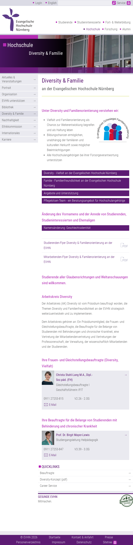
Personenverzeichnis (28, 542)
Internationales (11, 133)
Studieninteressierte (89, 22)
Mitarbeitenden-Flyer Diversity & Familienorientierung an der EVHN (79, 259)
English (52, 3)
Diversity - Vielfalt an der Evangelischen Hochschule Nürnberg (80, 173)
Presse (109, 537)
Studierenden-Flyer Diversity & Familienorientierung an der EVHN (78, 245)
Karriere (6, 139)
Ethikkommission (12, 126)
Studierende (65, 22)
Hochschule (93, 29)
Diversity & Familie (46, 53)
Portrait (6, 88)
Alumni (126, 29)
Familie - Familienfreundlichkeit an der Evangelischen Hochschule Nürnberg (82, 183)
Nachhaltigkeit (10, 120)
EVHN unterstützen (13, 101)
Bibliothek (7, 107)
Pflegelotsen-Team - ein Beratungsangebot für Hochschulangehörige (84, 200)
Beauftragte (47, 473)
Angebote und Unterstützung (61, 193)
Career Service (48, 486)
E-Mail (52, 405)
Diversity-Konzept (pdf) (53, 479)
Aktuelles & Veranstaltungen (12, 79)
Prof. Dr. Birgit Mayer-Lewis (72, 435)
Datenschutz (84, 542)
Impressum (58, 542)
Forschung (111, 29)
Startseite (54, 537)
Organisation (9, 94)
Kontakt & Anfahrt (82, 537)
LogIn (38, 3)
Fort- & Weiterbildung (118, 22)
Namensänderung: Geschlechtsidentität (67, 228)
